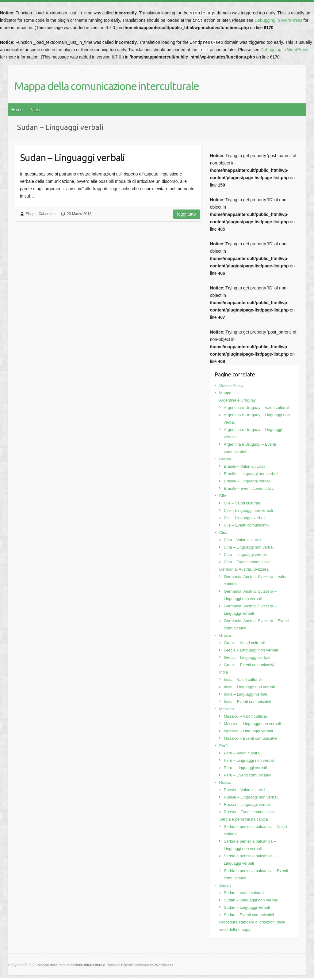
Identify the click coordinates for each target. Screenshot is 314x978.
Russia (225, 782)
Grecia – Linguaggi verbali (247, 657)
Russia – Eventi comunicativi (249, 812)
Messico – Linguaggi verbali (248, 731)
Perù (223, 745)
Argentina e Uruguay (237, 400)
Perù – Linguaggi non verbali (249, 760)
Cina (223, 532)
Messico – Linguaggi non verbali (252, 723)
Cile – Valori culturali (242, 503)
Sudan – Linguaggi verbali (72, 157)
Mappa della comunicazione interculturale (106, 86)
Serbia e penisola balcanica (243, 819)
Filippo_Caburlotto (41, 214)
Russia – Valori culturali (244, 789)
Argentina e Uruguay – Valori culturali (256, 407)
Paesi (34, 109)
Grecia (225, 635)
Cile (222, 495)
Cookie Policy (231, 385)
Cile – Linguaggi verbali (244, 517)
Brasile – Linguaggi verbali (247, 481)
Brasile (225, 459)
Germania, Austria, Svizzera (244, 569)
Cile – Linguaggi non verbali (248, 510)
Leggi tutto (186, 214)
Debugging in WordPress (278, 20)
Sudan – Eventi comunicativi (249, 914)
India (223, 672)
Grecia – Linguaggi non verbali (251, 650)
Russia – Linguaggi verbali (247, 804)
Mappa (225, 393)
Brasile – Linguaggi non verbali (251, 473)
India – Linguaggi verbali (245, 694)
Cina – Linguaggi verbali (245, 554)
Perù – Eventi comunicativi (247, 775)
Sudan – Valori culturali (244, 892)
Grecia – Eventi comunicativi (249, 665)
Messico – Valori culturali (246, 716)
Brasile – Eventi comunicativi (249, 488)
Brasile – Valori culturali (244, 466)
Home (17, 109)
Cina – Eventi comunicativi (247, 562)
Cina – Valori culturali (242, 540)
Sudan (225, 885)
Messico (226, 709)
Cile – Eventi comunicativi (246, 525)
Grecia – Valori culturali (244, 642)
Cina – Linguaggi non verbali (249, 547)
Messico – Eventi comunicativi (250, 738)
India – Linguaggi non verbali (249, 687)
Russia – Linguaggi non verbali (251, 797)
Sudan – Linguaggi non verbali (251, 900)
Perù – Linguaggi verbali (245, 767)
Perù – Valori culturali (243, 753)
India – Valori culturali (243, 679)
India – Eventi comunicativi (247, 701)
